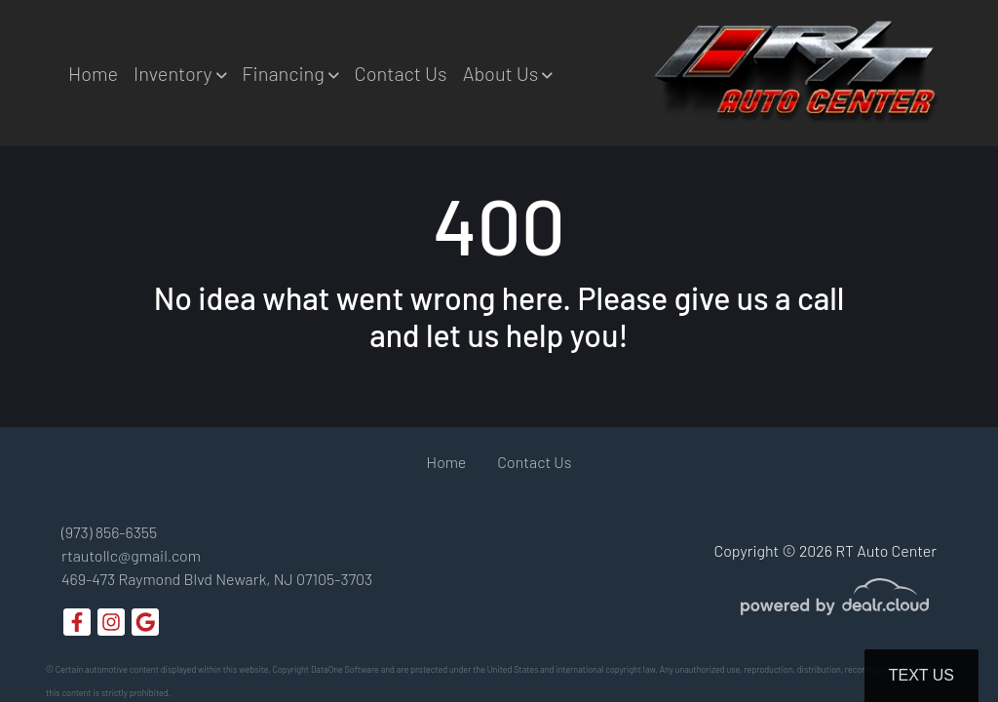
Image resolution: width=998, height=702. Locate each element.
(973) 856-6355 (109, 532)
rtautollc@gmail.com (131, 555)
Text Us (921, 675)
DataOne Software (345, 669)
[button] (180, 73)
